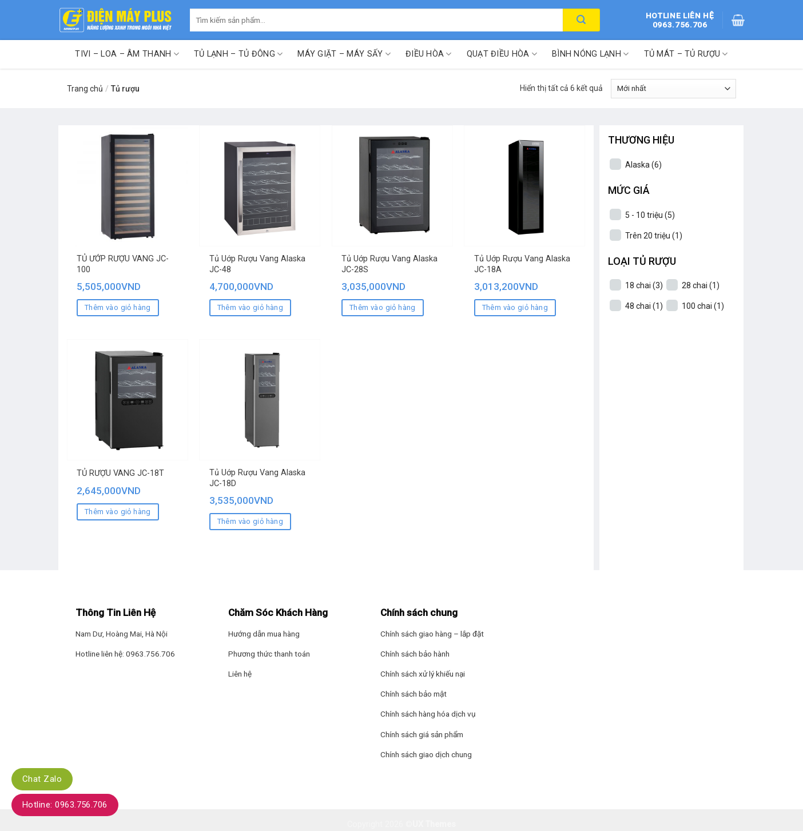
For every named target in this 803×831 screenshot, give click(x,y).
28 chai (700, 285)
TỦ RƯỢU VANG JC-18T (120, 473)
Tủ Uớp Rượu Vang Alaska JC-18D (257, 478)
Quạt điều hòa (502, 54)
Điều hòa (429, 54)
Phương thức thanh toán (269, 653)
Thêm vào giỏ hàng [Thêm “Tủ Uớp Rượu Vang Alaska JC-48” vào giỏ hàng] (250, 307)
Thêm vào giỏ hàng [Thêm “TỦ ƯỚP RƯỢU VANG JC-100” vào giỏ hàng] (118, 307)
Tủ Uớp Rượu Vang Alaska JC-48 (257, 264)
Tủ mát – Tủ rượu (686, 54)
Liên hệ (240, 673)
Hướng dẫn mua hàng (264, 633)
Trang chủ (85, 88)
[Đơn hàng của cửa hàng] (673, 88)
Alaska (643, 164)
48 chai (644, 306)
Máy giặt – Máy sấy (344, 54)
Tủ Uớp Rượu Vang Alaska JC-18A (522, 264)
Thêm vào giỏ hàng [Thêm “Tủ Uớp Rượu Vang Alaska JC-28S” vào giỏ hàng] (382, 307)
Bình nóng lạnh (590, 54)
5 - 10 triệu (650, 215)
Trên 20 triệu (653, 235)
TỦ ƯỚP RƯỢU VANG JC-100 (123, 264)
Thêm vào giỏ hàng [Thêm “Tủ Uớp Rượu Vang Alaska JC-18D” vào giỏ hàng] (250, 521)
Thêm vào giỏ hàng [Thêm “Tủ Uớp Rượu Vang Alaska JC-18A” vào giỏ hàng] (515, 307)
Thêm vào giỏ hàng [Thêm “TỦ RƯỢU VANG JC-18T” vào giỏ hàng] (118, 511)
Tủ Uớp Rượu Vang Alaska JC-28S (389, 264)
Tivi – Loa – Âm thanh (127, 54)
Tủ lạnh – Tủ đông (238, 54)
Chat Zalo (42, 779)
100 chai (703, 306)
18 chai (644, 285)
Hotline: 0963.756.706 (65, 805)
